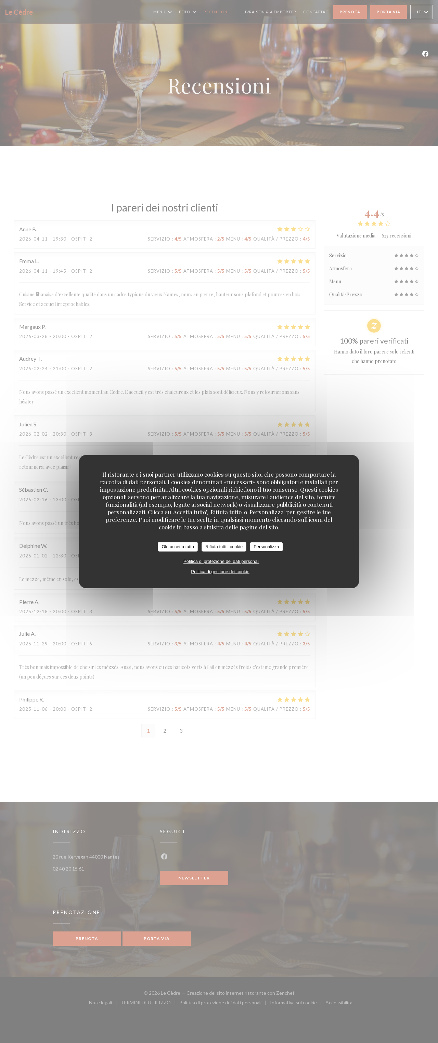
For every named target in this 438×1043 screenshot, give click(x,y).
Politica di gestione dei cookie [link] (220, 571)
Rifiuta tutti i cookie (224, 546)
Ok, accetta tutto (178, 546)
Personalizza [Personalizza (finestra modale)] (266, 546)
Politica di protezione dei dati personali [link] (221, 561)
